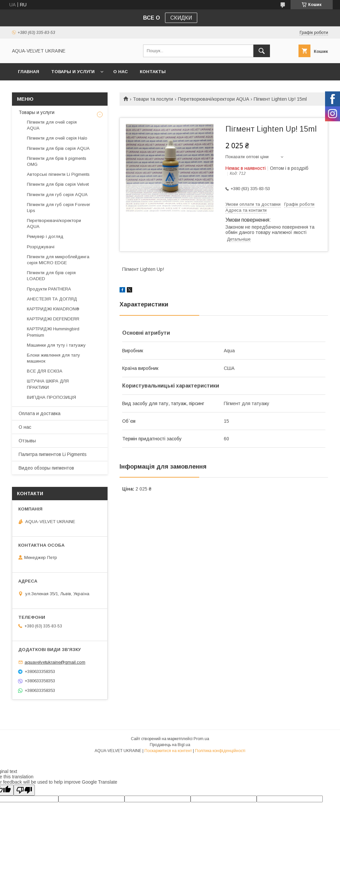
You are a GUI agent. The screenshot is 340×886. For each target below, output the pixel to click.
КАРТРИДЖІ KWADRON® (53, 308)
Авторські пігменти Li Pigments (58, 174)
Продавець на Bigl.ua (170, 744)
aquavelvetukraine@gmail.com (55, 662)
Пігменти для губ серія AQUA (57, 194)
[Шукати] (261, 51)
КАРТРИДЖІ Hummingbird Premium (53, 331)
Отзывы (27, 440)
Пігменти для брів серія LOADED (51, 275)
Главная (28, 71)
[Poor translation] (24, 790)
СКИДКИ (181, 18)
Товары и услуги (73, 71)
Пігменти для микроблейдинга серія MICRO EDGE (58, 259)
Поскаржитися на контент (168, 750)
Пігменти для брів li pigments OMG (56, 161)
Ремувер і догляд (45, 236)
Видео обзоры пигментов (46, 468)
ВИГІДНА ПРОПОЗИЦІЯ (51, 397)
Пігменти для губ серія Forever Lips (58, 207)
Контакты (153, 71)
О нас (120, 71)
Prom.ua (201, 738)
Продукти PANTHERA (49, 288)
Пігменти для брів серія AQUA (58, 148)
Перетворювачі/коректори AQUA (213, 99)
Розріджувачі (40, 246)
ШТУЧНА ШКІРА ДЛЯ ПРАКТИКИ (48, 384)
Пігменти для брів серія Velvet (58, 184)
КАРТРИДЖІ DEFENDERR (53, 318)
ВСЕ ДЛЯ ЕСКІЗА (44, 371)
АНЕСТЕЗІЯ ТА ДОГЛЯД (52, 298)
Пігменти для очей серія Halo (57, 138)
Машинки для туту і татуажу (56, 345)
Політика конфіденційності (220, 750)
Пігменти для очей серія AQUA (52, 125)
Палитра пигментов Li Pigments (53, 454)
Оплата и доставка (39, 413)
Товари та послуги (153, 99)
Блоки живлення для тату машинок (53, 358)
